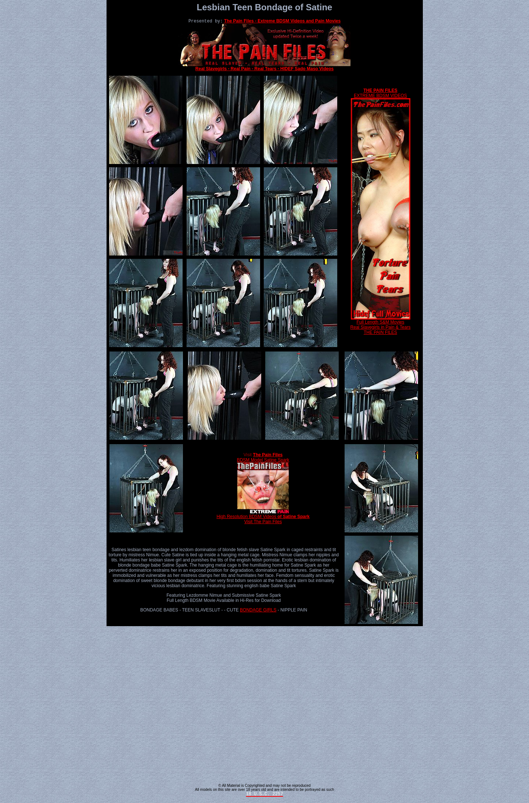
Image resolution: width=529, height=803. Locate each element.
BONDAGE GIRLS (258, 610)
